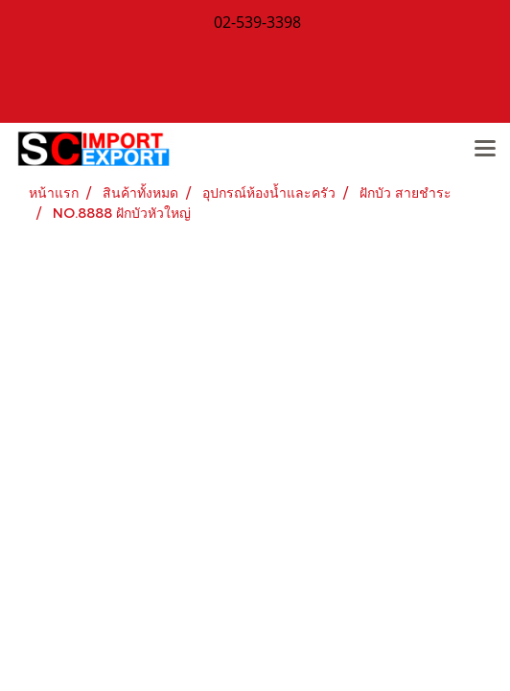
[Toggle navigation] (485, 150)
